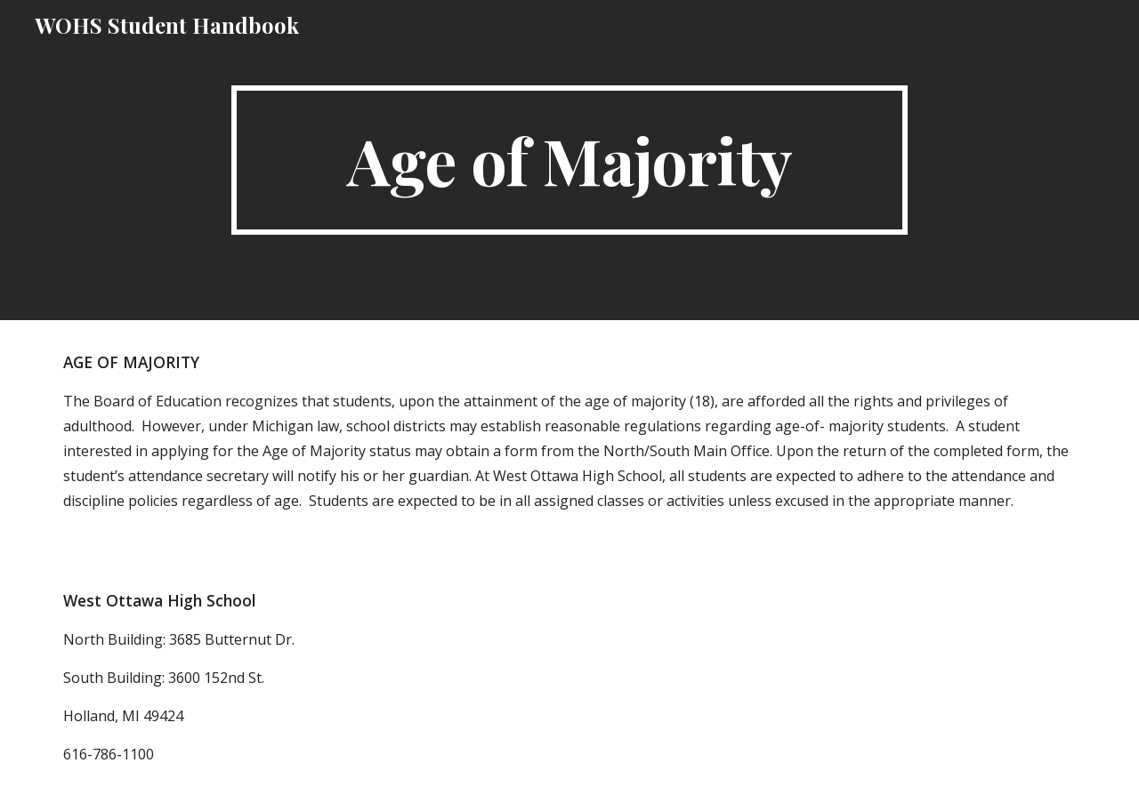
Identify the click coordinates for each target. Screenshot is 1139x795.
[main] (569, 160)
